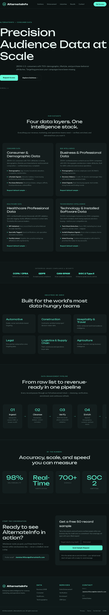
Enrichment (63, 596)
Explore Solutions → (30, 78)
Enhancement (52, 4)
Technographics (42, 600)
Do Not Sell (96, 611)
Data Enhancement (65, 589)
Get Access (100, 4)
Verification (63, 593)
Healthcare (40, 596)
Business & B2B (42, 589)
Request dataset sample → (17, 192)
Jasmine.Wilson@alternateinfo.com (30, 558)
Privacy (82, 611)
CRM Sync (62, 600)
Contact (81, 4)
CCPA (104, 611)
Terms (89, 611)
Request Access (9, 78)
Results (72, 4)
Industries (63, 4)
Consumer (40, 593)
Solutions (40, 4)
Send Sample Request (80, 549)
